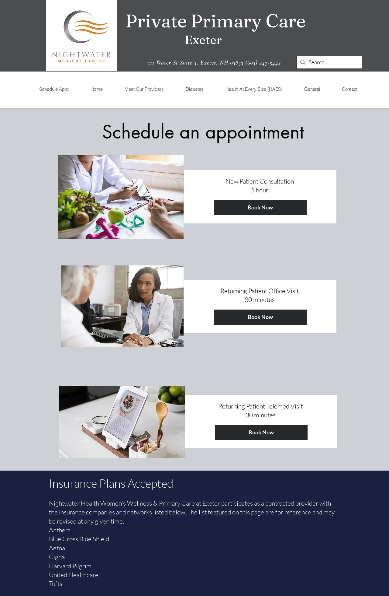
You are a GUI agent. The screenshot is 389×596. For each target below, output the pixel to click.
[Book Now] (260, 207)
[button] (143, 89)
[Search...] (329, 62)
